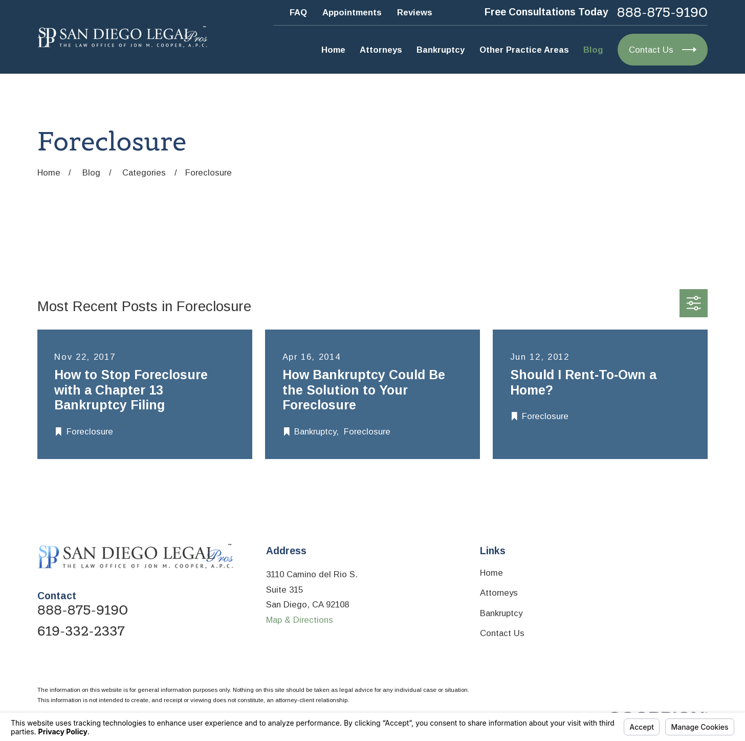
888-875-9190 (662, 12)
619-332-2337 (81, 631)
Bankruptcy (501, 613)
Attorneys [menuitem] (381, 50)
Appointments (352, 12)
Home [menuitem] (333, 50)
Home (491, 573)
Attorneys (499, 593)
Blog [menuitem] (593, 50)
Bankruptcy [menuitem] (441, 50)
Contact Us (502, 633)
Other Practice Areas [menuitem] (524, 50)
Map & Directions (299, 620)
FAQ (298, 12)
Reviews (414, 12)
